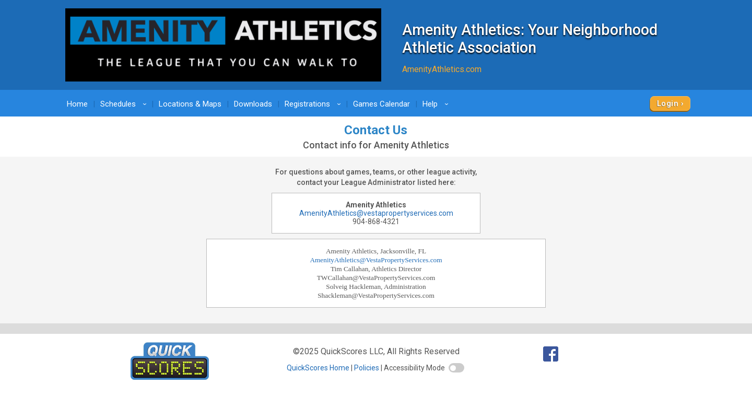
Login (667, 103)
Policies (366, 368)
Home (77, 104)
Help (437, 104)
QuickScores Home (318, 368)
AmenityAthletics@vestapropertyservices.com (376, 213)
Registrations (314, 104)
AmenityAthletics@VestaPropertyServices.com (376, 260)
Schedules (125, 104)
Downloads (253, 104)
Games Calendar (381, 104)
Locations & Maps (190, 104)
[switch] (456, 367)
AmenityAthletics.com (441, 69)
